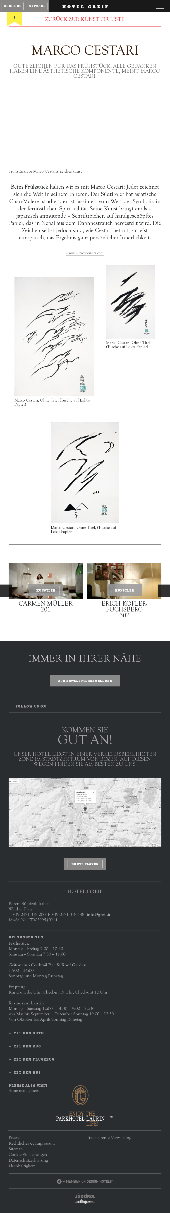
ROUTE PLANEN (84, 864)
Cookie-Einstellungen (28, 1154)
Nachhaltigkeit (22, 1165)
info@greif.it (98, 914)
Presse (14, 1137)
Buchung (13, 6)
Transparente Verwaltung (109, 1137)
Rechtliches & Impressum (32, 1143)
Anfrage (37, 6)
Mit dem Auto (29, 1033)
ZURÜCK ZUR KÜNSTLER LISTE (85, 19)
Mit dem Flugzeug (34, 1059)
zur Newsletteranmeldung (85, 681)
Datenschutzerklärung (28, 1160)
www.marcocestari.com (85, 252)
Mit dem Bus (27, 1073)
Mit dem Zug (27, 1046)
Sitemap (16, 1148)
